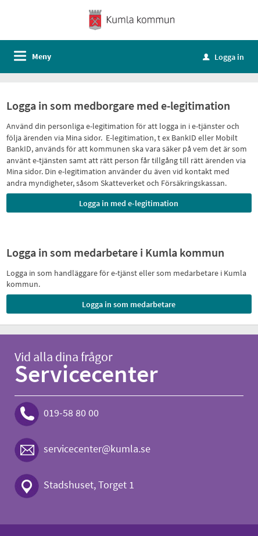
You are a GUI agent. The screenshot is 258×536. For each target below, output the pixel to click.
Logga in (223, 57)
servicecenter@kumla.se (97, 448)
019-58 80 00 (71, 412)
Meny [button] (41, 56)
